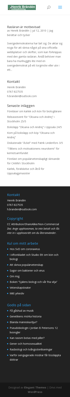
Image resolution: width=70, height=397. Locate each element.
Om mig (14, 276)
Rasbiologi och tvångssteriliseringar (31, 349)
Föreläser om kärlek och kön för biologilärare (34, 111)
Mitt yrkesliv (17, 293)
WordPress (35, 392)
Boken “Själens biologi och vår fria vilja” (33, 282)
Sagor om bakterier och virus (27, 270)
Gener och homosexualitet (26, 343)
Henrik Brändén (20, 30)
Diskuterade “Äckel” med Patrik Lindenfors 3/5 (35, 143)
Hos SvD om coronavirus (25, 249)
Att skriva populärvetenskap (26, 265)
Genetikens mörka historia (25, 316)
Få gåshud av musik (22, 310)
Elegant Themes (35, 387)
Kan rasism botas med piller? (27, 338)
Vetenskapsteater (20, 287)
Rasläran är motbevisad (23, 27)
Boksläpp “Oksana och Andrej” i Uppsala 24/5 (34, 127)
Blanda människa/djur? (23, 322)
